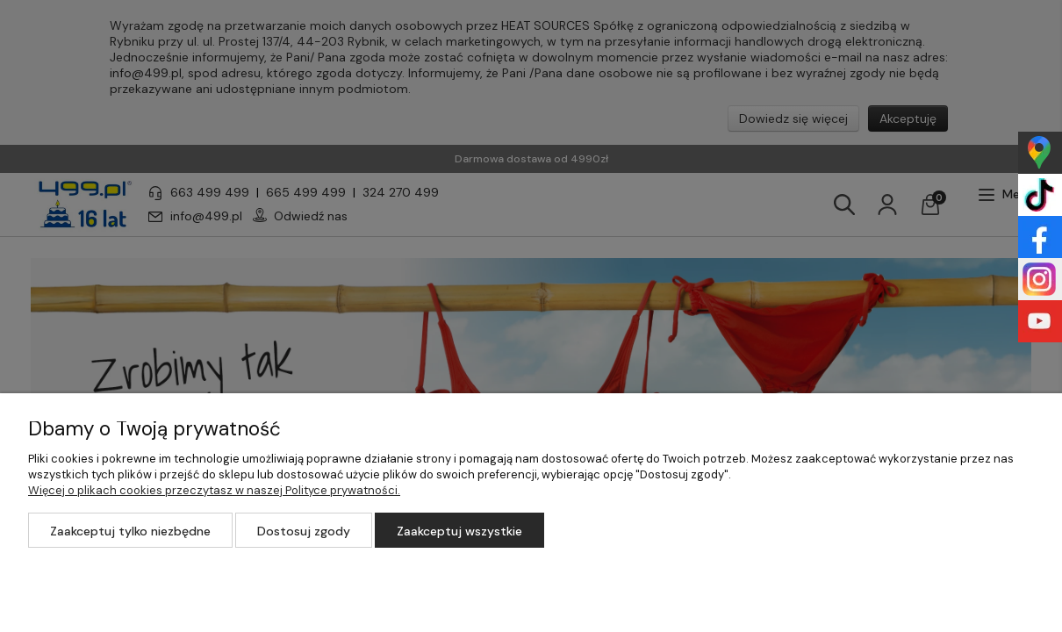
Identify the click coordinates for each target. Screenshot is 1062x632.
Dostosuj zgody (303, 531)
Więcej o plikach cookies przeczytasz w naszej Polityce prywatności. (214, 490)
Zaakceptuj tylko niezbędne (130, 531)
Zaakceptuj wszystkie (459, 531)
